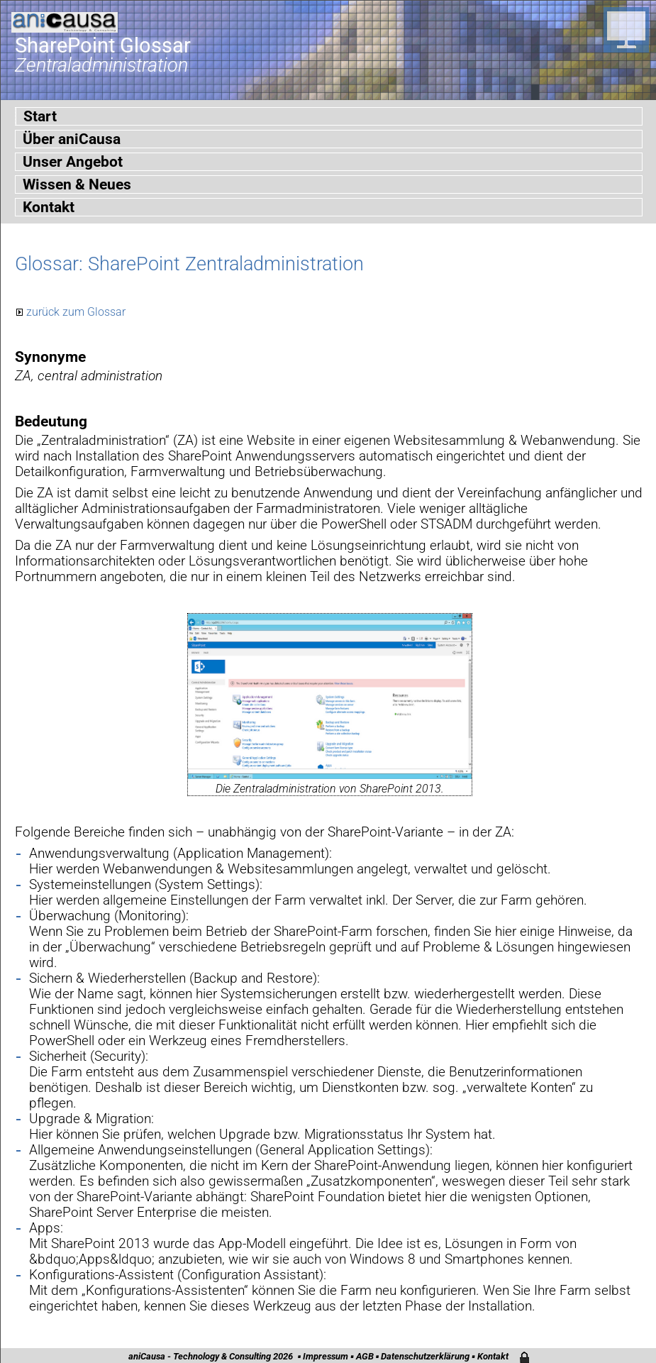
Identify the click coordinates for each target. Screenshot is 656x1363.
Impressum (325, 1356)
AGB (365, 1356)
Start (40, 116)
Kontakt (48, 207)
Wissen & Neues (77, 184)
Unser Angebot (73, 161)
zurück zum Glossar (76, 312)
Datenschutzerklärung (425, 1356)
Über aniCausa (72, 139)
